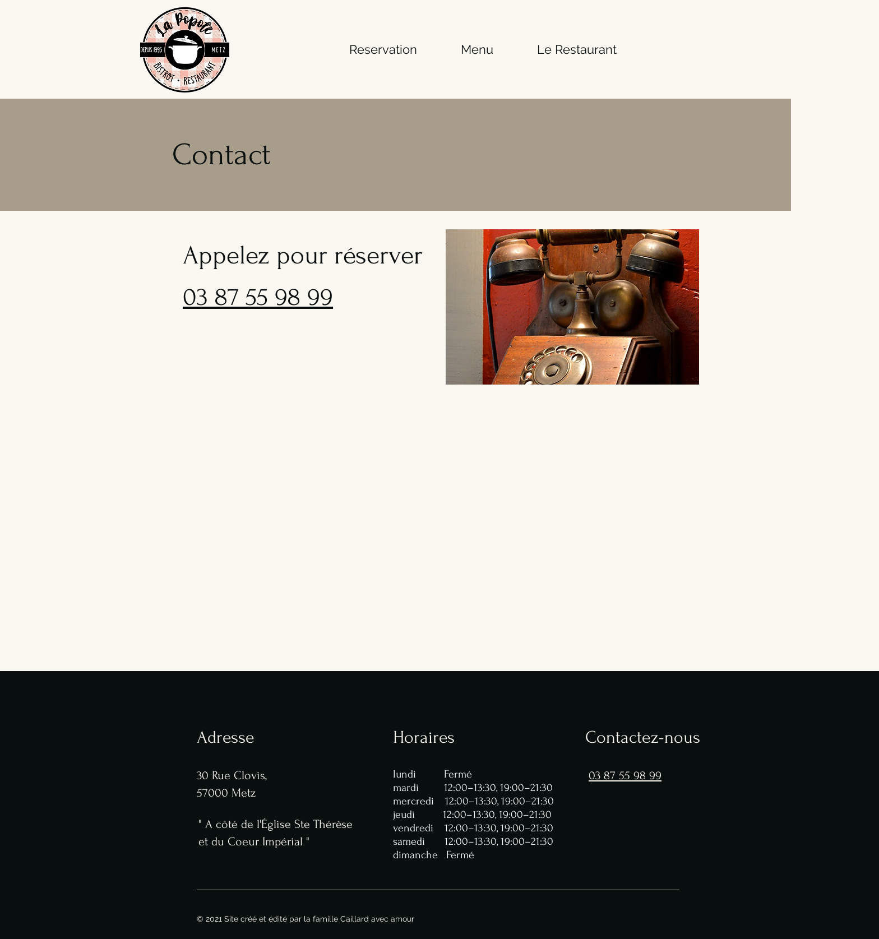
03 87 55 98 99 (258, 297)
